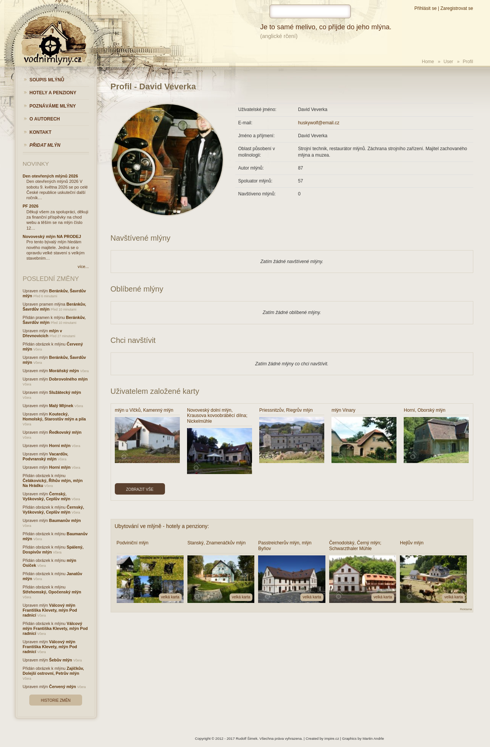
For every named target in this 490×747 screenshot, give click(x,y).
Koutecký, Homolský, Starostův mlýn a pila (54, 416)
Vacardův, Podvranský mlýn (45, 456)
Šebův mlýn (60, 660)
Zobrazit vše (140, 489)
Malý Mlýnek (61, 405)
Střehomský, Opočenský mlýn (52, 592)
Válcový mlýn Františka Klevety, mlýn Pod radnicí (50, 610)
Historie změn (55, 700)
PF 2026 (31, 206)
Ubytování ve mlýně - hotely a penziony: (162, 526)
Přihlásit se (425, 8)
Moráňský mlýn (64, 370)
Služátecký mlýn (65, 392)
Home (428, 61)
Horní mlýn (59, 445)
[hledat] (310, 11)
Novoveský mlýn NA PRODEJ (52, 236)
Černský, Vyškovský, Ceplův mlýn (47, 496)
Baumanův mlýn (65, 520)
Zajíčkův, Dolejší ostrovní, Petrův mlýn (53, 671)
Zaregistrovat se (456, 8)
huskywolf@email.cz (318, 122)
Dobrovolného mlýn (68, 379)
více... (83, 266)
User (448, 61)
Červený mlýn (62, 686)
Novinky (36, 163)
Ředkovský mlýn (65, 432)
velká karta (170, 597)
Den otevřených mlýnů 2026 (50, 176)
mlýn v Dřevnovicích (42, 333)
